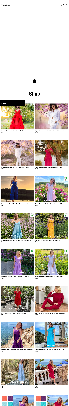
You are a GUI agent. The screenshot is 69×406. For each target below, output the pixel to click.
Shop (60, 5)
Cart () (65, 5)
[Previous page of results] (30, 400)
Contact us (53, 403)
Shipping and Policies (61, 403)
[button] (12, 34)
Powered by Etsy (14, 403)
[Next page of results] (38, 400)
